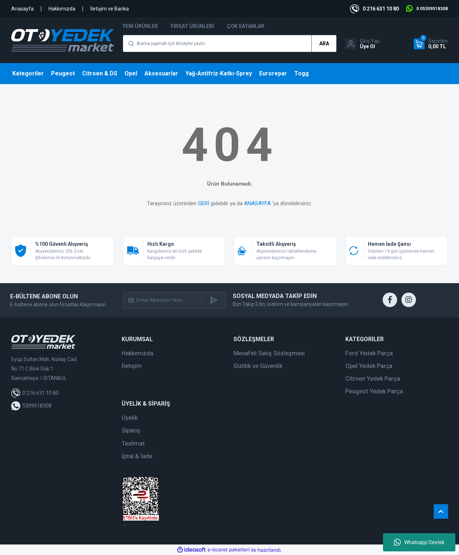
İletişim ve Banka (109, 9)
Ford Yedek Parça (369, 353)
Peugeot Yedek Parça (374, 391)
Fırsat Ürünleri (192, 26)
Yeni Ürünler (140, 26)
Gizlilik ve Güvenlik (257, 365)
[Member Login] (362, 43)
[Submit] (214, 300)
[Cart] (431, 43)
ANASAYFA (257, 203)
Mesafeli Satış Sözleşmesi (269, 353)
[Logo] (62, 40)
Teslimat (133, 443)
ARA (324, 43)
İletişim (132, 365)
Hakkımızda (62, 9)
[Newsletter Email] (162, 300)
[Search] (230, 43)
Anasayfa (22, 9)
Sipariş (131, 430)
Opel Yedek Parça (368, 365)
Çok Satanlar (245, 26)
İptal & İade (137, 456)
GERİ (203, 203)
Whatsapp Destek (419, 542)
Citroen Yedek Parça (372, 378)
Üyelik (130, 417)
